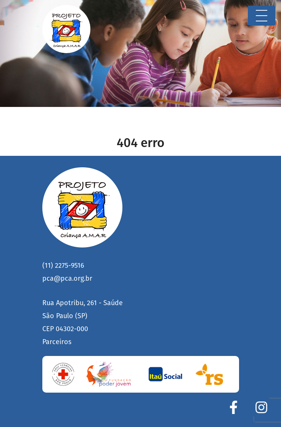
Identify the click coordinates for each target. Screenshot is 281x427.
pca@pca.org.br (67, 278)
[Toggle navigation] (261, 16)
